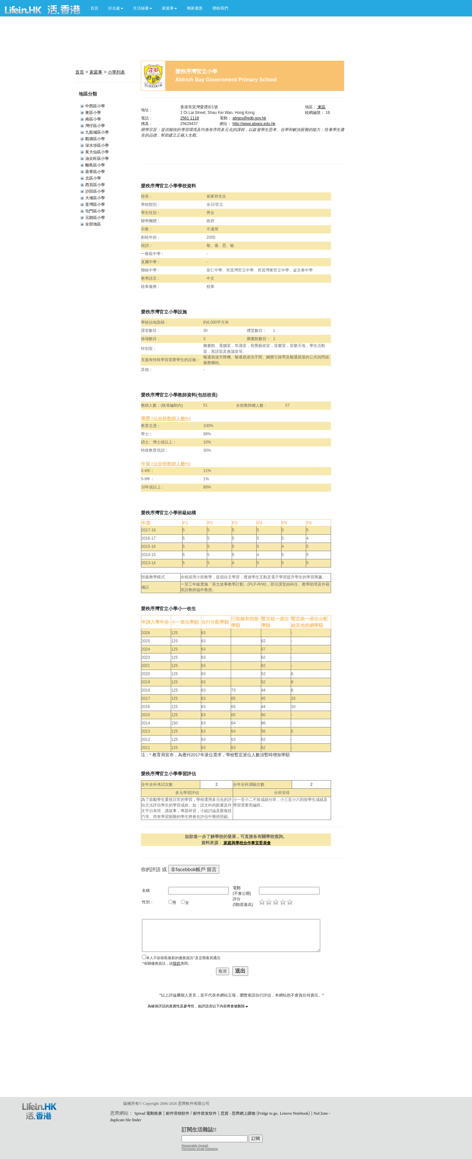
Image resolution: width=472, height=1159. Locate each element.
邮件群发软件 (205, 1113)
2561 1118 (189, 118)
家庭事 (95, 72)
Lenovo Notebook (294, 1113)
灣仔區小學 (95, 125)
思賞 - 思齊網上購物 (238, 1113)
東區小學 (93, 112)
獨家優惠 (195, 8)
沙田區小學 (95, 191)
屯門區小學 (95, 211)
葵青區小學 (95, 171)
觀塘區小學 (95, 139)
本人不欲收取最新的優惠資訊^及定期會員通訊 (183, 958)
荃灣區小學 (95, 204)
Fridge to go (267, 1113)
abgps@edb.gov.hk (249, 118)
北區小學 (93, 178)
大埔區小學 (95, 198)
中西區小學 (95, 106)
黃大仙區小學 (97, 152)
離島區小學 (95, 165)
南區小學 (93, 119)
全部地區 (93, 224)
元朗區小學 (95, 217)
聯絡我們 (220, 8)
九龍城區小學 (97, 132)
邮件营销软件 (177, 1113)
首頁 (94, 8)
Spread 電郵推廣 (148, 1113)
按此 (177, 963)
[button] (115, 8)
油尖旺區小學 (97, 158)
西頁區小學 (95, 184)
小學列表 (116, 72)
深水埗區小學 (97, 145)
